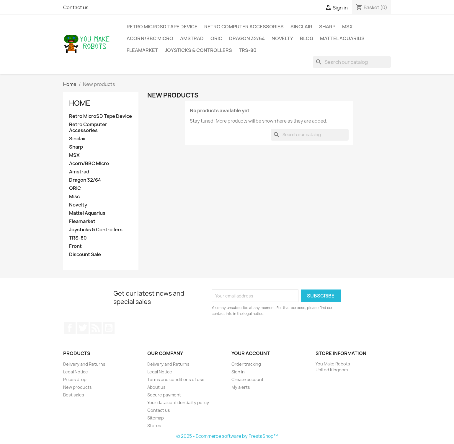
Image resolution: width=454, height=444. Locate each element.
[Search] (352, 62)
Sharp (327, 26)
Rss (96, 328)
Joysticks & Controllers (198, 50)
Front (75, 246)
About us (156, 387)
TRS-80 (248, 50)
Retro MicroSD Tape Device (162, 26)
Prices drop (74, 379)
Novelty (282, 38)
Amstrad (192, 38)
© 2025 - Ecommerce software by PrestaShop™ (227, 436)
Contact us (76, 7)
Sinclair (301, 26)
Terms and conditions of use (176, 379)
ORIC (216, 38)
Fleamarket (142, 50)
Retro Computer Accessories (244, 26)
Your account (250, 353)
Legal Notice (75, 372)
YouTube (109, 328)
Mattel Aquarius (342, 38)
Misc (74, 196)
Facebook (70, 328)
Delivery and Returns (84, 364)
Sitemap (155, 418)
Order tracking (246, 364)
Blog (306, 38)
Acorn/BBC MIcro (150, 38)
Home (79, 103)
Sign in (238, 372)
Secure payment (164, 395)
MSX (347, 26)
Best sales (73, 395)
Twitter (83, 328)
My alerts (240, 387)
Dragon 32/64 (247, 38)
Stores (154, 425)
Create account (247, 379)
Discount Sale (85, 254)
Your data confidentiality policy (178, 402)
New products (77, 387)
